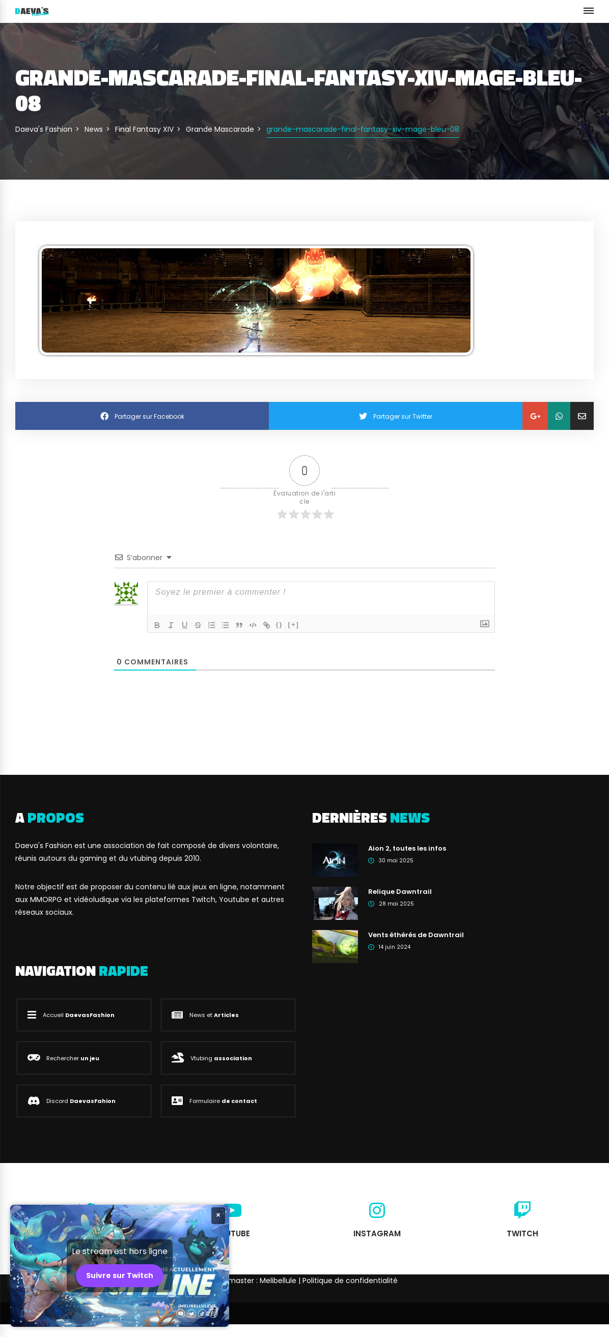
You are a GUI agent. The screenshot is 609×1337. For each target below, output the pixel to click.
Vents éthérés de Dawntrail (416, 935)
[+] (299, 624)
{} (284, 624)
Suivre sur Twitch (119, 1275)
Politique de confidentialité (350, 1280)
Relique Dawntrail (400, 891)
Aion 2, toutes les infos (407, 848)
